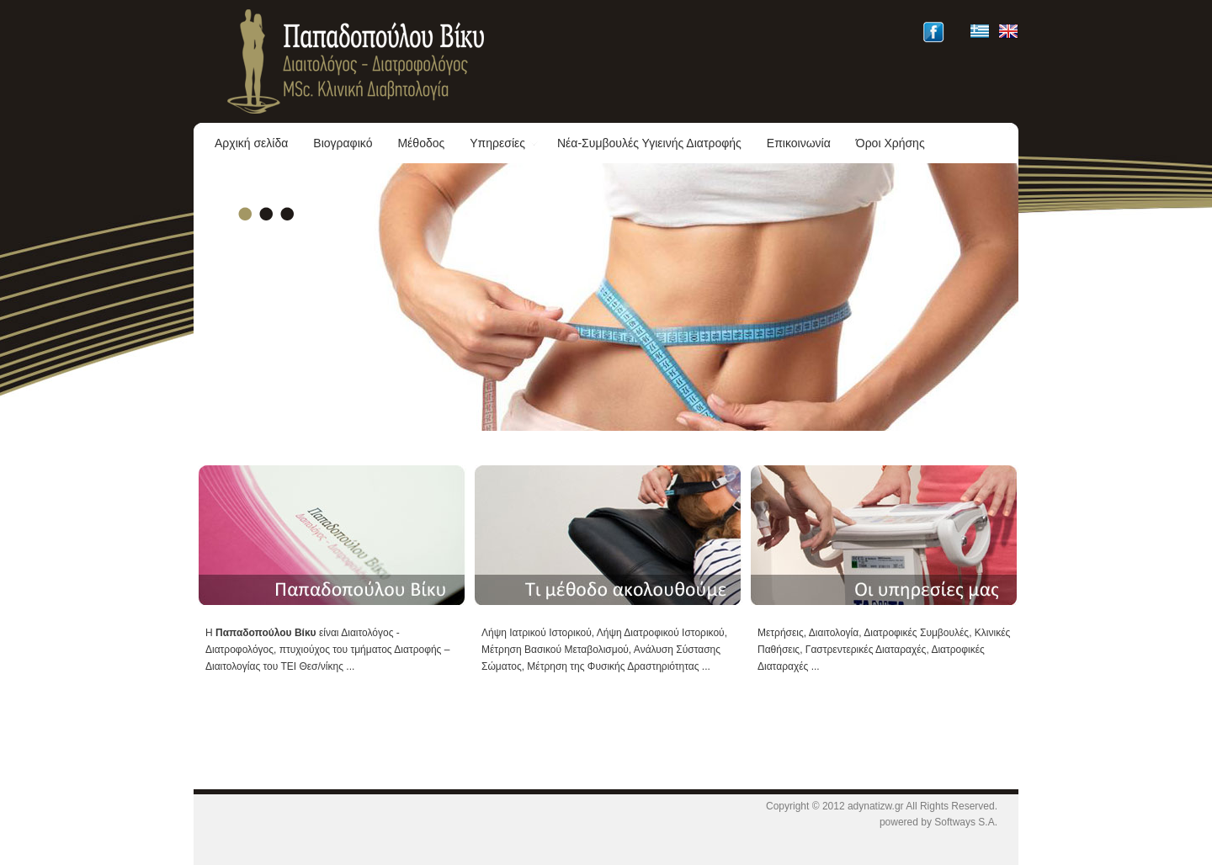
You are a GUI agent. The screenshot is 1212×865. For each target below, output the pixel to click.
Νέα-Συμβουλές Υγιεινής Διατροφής (649, 143)
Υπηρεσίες (504, 143)
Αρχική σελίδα (251, 143)
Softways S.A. (965, 822)
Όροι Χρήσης (890, 143)
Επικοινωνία (799, 143)
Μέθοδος (420, 143)
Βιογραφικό (342, 143)
